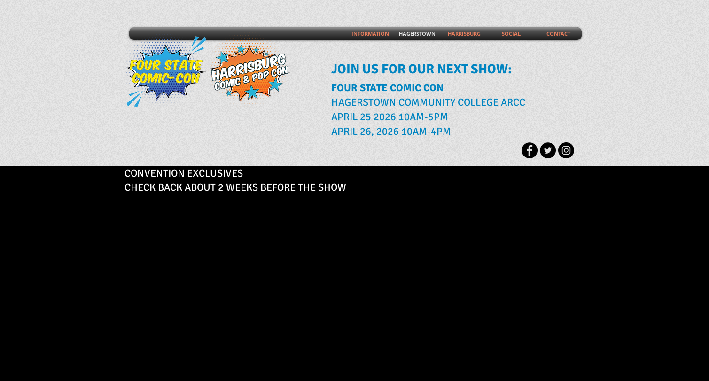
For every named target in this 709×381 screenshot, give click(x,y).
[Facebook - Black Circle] (530, 150)
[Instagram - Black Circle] (566, 150)
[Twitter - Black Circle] (548, 150)
